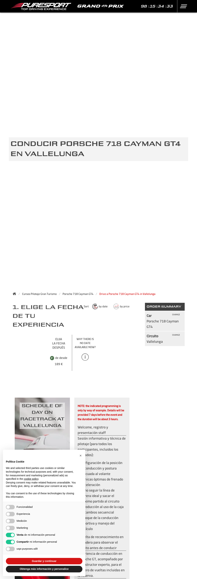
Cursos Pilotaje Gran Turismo (39, 294)
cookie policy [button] (31, 478)
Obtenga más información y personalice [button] (44, 568)
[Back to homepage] (15, 293)
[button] (182, 6)
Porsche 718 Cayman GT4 (78, 294)
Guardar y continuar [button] (44, 561)
